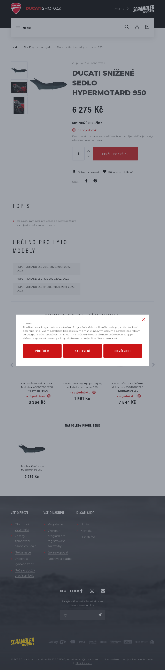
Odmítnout (123, 350)
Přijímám (42, 350)
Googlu (30, 334)
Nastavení (82, 350)
